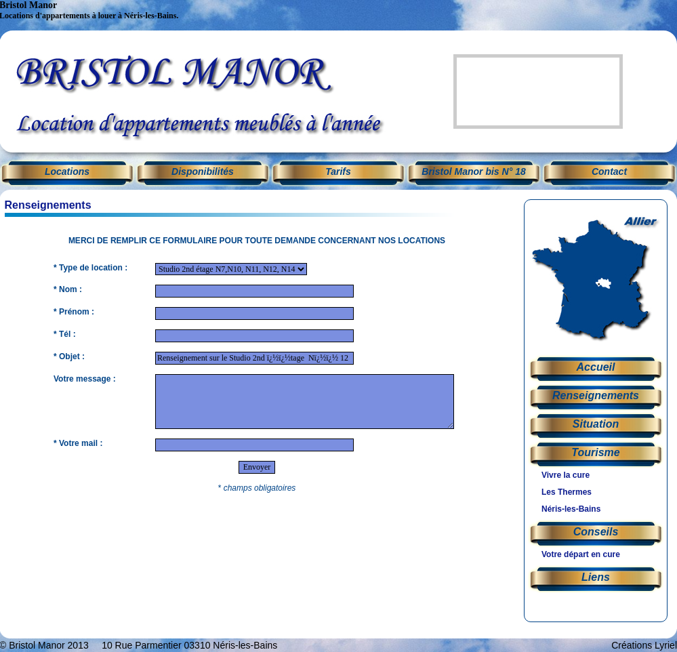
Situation (596, 424)
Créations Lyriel (644, 645)
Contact (609, 171)
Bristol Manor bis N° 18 (473, 171)
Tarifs (338, 171)
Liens (595, 577)
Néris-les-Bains (570, 509)
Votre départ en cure (580, 554)
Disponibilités (202, 171)
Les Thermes (566, 492)
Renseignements (595, 395)
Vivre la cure (565, 475)
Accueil (596, 367)
